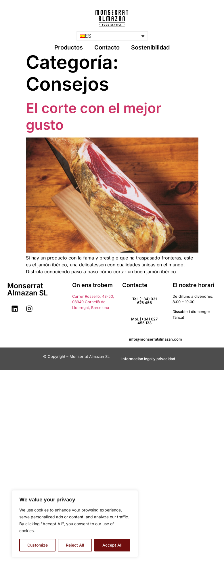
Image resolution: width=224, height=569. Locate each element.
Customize (37, 545)
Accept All (112, 545)
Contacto (107, 47)
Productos (68, 47)
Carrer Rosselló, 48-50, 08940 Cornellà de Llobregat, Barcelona (93, 302)
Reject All (75, 545)
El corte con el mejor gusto (93, 116)
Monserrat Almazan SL (27, 289)
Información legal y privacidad (148, 358)
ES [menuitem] (88, 36)
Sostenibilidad (150, 47)
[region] (75, 523)
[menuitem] (112, 35)
